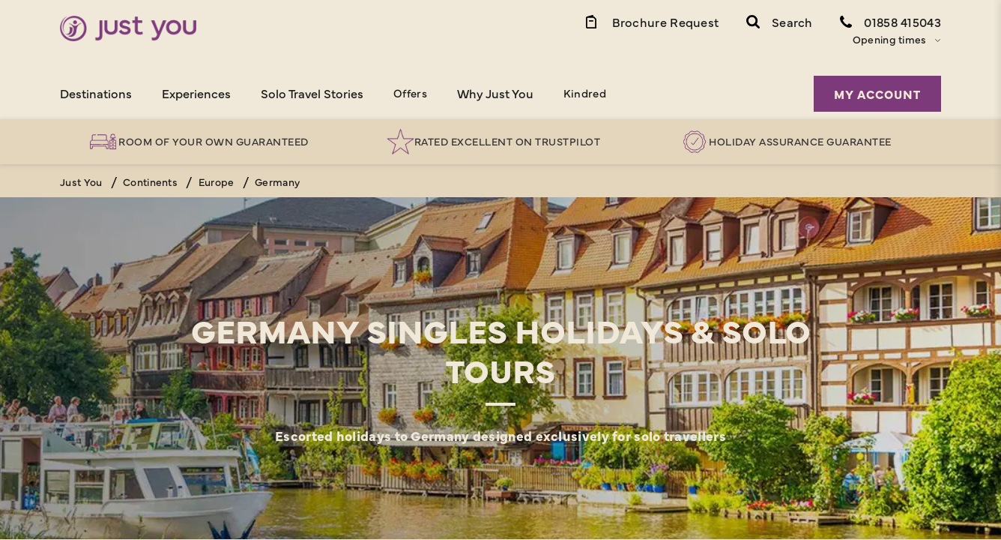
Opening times (890, 39)
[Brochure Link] (651, 21)
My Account (877, 94)
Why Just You (495, 93)
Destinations (96, 93)
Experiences (196, 93)
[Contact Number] (890, 21)
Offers (410, 92)
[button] (779, 21)
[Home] (128, 28)
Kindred (584, 92)
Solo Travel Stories (312, 93)
